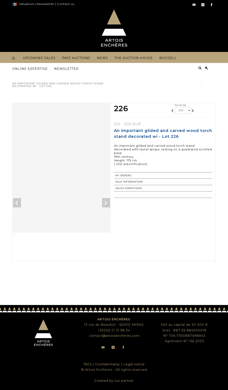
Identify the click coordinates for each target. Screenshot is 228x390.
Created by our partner (114, 381)
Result (208, 83)
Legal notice (134, 364)
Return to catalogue (132, 194)
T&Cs (87, 364)
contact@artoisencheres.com (114, 336)
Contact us (65, 4)
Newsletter (45, 4)
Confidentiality (107, 364)
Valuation (26, 4)
